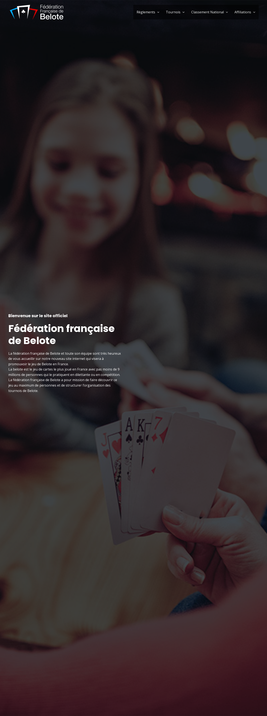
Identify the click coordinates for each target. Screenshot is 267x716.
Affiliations (244, 12)
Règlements (148, 12)
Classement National (209, 12)
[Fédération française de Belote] (36, 11)
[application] (157, 12)
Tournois (175, 12)
